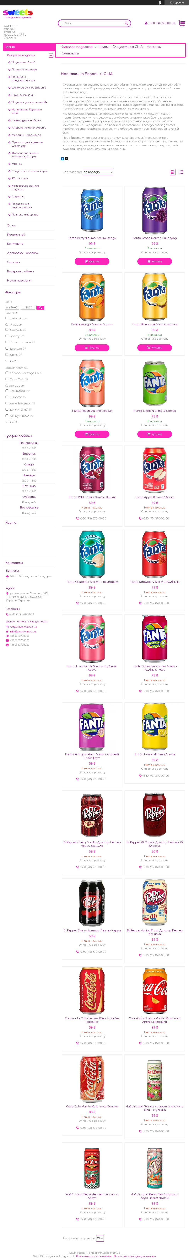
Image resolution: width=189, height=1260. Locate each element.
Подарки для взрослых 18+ (29, 102)
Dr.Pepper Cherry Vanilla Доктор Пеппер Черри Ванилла (92, 844)
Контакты (70, 53)
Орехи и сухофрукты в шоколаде (27, 144)
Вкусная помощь (23, 95)
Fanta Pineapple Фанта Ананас (155, 324)
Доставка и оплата (22, 253)
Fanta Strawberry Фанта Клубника (155, 581)
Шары (103, 47)
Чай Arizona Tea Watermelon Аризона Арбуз (92, 1196)
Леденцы (18, 196)
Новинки (154, 47)
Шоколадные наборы (26, 120)
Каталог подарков (77, 47)
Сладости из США (127, 47)
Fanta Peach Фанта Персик (92, 410)
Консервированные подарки (25, 188)
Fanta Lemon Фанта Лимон (155, 754)
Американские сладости (29, 127)
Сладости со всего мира (29, 171)
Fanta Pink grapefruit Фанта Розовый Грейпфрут (92, 756)
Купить (94, 261)
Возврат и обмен (20, 271)
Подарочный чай (23, 62)
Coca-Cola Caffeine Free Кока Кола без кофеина (92, 1020)
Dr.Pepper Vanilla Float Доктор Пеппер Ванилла (155, 932)
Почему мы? (16, 234)
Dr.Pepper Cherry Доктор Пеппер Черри (92, 930)
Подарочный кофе (24, 69)
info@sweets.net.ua (23, 631)
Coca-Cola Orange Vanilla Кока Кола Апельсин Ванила (155, 1020)
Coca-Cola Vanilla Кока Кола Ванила (92, 1106)
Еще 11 (12, 422)
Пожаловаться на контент (93, 1256)
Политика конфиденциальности (135, 1256)
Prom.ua (115, 1253)
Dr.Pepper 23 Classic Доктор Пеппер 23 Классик (155, 844)
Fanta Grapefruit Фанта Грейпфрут (92, 581)
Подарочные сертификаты (22, 206)
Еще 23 (12, 361)
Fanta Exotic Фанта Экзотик (155, 410)
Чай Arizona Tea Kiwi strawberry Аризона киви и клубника (154, 1108)
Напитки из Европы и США (27, 111)
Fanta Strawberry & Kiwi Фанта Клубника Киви (155, 668)
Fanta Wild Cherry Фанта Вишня (92, 497)
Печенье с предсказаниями (23, 79)
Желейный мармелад (26, 135)
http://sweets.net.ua (23, 627)
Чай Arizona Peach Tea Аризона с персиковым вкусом (155, 1196)
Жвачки (17, 164)
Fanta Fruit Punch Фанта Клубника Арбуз (92, 668)
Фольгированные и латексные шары (25, 155)
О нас (11, 225)
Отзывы (13, 262)
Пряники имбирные (25, 214)
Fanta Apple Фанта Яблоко (154, 497)
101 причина (20, 178)
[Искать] (126, 23)
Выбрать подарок (21, 55)
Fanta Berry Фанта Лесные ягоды (92, 238)
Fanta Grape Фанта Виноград (154, 238)
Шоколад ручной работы (29, 87)
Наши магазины (19, 280)
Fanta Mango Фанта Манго (92, 324)
